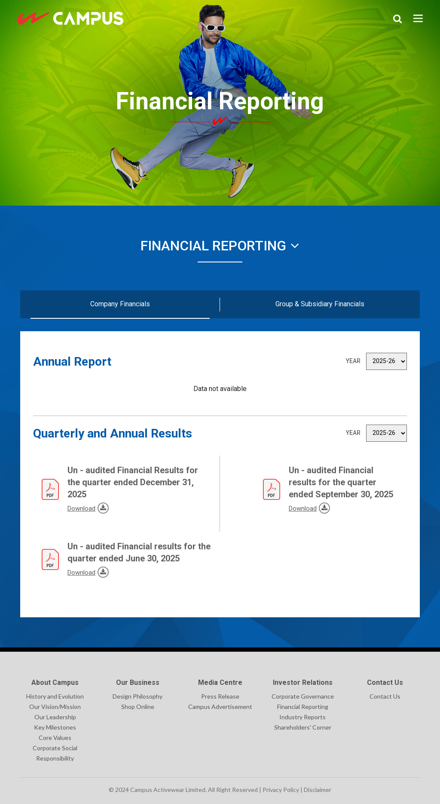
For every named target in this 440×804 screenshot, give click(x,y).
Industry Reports (302, 717)
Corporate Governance (303, 696)
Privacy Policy (281, 789)
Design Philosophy (137, 696)
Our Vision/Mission (55, 706)
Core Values (55, 737)
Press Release (220, 696)
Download (68, 507)
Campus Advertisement (220, 706)
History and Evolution (55, 696)
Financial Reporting (220, 245)
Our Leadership (55, 717)
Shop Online (137, 706)
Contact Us (385, 696)
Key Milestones (55, 727)
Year (353, 360)
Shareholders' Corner (302, 727)
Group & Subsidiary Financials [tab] (319, 304)
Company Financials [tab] (120, 304)
